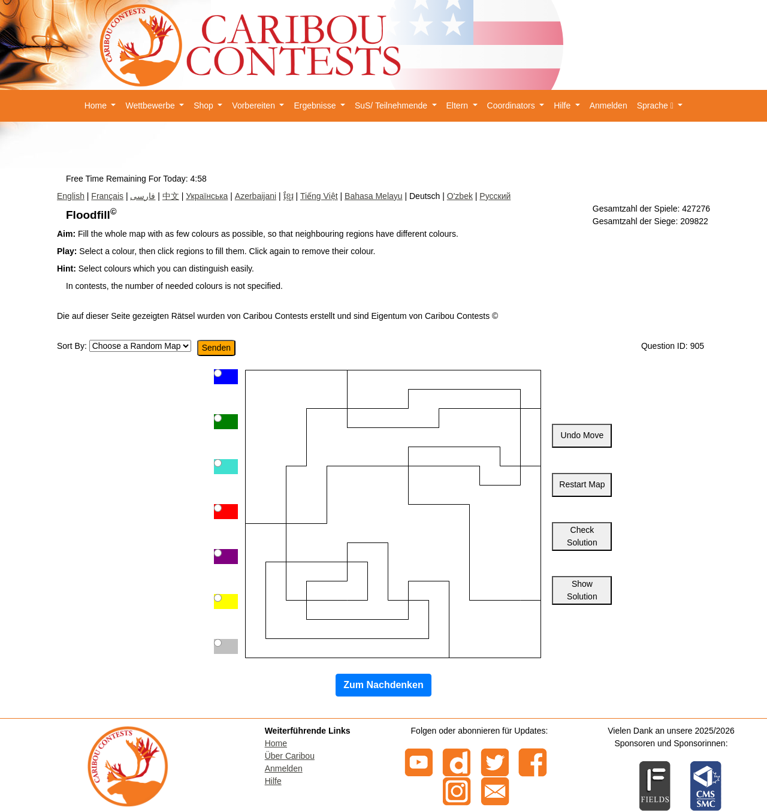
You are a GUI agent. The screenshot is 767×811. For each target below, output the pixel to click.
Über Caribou (290, 756)
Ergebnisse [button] (316, 105)
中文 (170, 196)
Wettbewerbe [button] (151, 105)
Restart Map (582, 484)
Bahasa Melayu (374, 196)
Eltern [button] (458, 105)
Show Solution (582, 590)
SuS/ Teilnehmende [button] (392, 105)
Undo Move (582, 435)
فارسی (142, 196)
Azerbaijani (255, 196)
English (70, 196)
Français (107, 196)
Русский (495, 196)
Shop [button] (205, 105)
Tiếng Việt (319, 196)
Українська (207, 196)
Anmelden (608, 105)
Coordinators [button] (512, 105)
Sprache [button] (656, 105)
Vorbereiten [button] (254, 105)
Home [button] (96, 105)
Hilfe (273, 781)
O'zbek (460, 196)
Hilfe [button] (563, 105)
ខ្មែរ (288, 196)
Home (276, 743)
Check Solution (582, 536)
